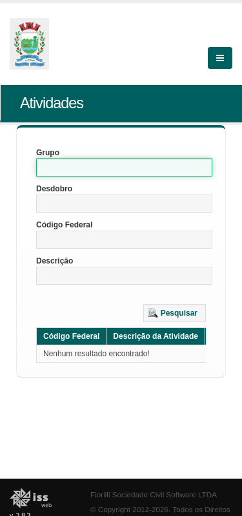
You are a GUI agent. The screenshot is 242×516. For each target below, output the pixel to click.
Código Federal (64, 224)
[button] (174, 313)
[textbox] (124, 167)
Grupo (47, 152)
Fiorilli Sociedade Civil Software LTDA (153, 494)
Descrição (54, 260)
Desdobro (54, 188)
